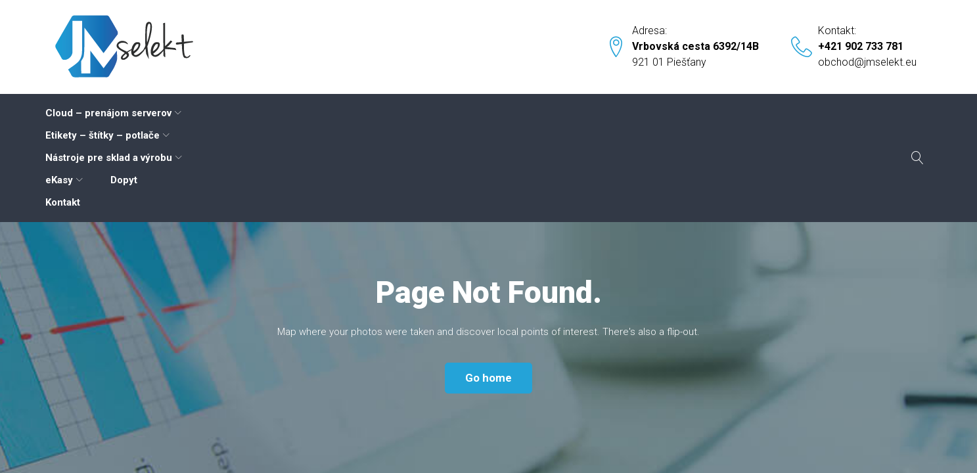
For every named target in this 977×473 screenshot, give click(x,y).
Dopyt (611, 113)
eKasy (546, 113)
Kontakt (669, 113)
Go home (488, 288)
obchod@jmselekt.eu (867, 62)
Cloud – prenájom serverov (116, 113)
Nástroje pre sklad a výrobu (432, 113)
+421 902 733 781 (860, 46)
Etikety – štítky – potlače (274, 113)
